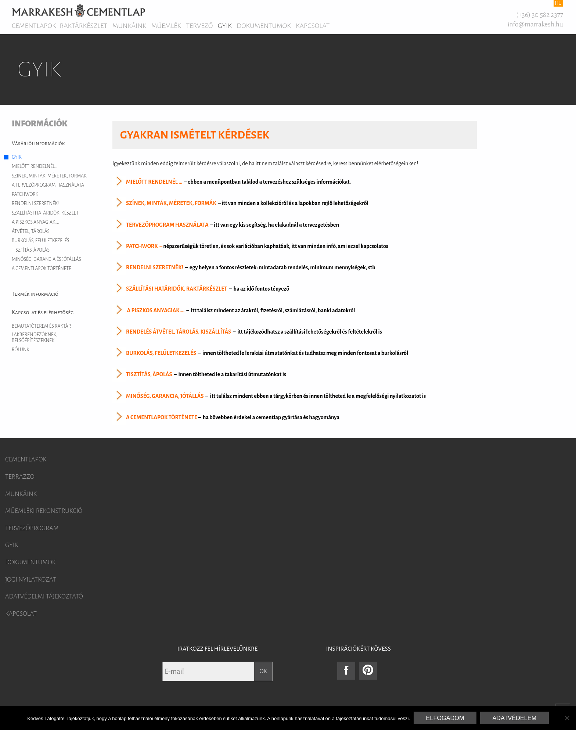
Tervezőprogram (31, 528)
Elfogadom (445, 718)
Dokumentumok (264, 25)
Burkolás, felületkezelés (40, 240)
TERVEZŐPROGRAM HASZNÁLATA (167, 225)
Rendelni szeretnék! (35, 203)
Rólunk (20, 349)
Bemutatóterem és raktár (41, 326)
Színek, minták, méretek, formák (49, 176)
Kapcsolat (313, 25)
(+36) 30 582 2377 (539, 14)
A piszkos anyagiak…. (35, 222)
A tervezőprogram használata (48, 185)
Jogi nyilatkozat (30, 579)
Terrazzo (20, 477)
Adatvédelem (514, 718)
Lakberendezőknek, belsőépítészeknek (34, 337)
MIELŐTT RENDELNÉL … (154, 182)
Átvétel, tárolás (31, 231)
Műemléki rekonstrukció (43, 511)
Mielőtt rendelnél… (35, 166)
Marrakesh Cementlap (78, 10)
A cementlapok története (41, 268)
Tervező (199, 25)
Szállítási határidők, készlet (45, 213)
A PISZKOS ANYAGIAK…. (155, 310)
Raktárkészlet (84, 25)
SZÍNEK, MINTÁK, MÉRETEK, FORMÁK (171, 203)
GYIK (225, 25)
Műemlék (166, 25)
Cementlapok (34, 25)
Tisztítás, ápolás (31, 250)
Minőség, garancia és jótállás (46, 259)
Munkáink (129, 25)
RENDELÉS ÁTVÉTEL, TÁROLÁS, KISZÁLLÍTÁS (178, 332)
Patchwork (25, 194)
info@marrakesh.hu (535, 24)
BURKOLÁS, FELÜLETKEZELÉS (161, 353)
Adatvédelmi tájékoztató (44, 596)
